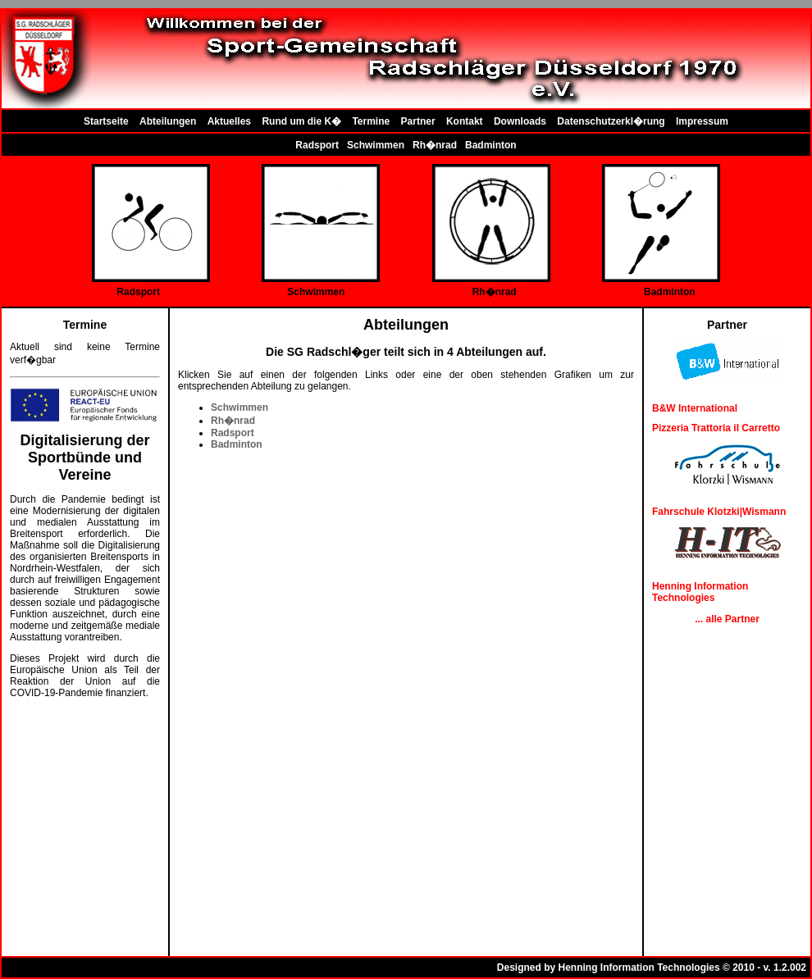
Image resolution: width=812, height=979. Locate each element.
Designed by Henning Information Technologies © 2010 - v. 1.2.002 (651, 967)
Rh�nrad (435, 145)
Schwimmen (375, 145)
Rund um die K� (301, 121)
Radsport (317, 145)
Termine (371, 121)
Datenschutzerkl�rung (610, 121)
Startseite (106, 121)
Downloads (520, 121)
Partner (418, 121)
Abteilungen (167, 121)
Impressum (702, 121)
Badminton (491, 145)
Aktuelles (229, 121)
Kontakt (464, 121)
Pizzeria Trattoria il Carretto (716, 428)
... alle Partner (727, 619)
